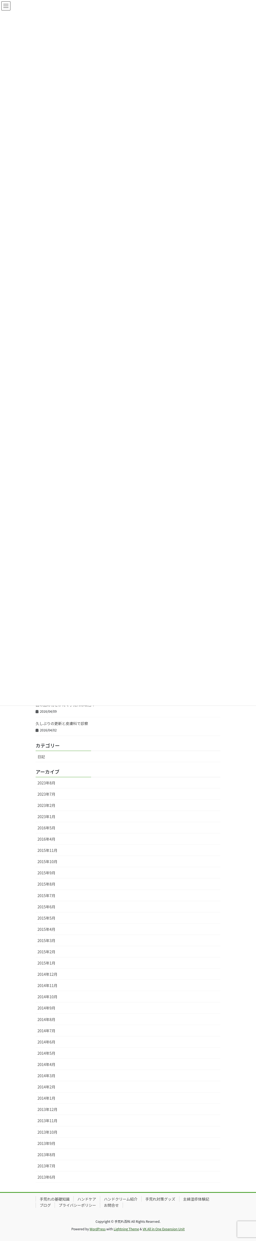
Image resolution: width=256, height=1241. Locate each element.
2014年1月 (46, 1098)
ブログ (45, 1205)
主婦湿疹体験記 (196, 1199)
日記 (41, 756)
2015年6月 (46, 906)
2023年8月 (46, 782)
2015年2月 (46, 951)
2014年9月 (46, 1008)
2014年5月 (46, 1053)
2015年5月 (46, 918)
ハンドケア (86, 1199)
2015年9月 (46, 872)
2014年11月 (47, 985)
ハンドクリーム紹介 (121, 1199)
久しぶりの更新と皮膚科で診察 (62, 723)
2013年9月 (46, 1143)
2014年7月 (46, 1030)
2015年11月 (47, 850)
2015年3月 (46, 940)
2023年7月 (46, 794)
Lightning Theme (126, 1229)
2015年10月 (47, 861)
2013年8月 (46, 1154)
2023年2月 (46, 805)
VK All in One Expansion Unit (164, 1229)
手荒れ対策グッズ (160, 1199)
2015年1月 (46, 963)
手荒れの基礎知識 (55, 1199)
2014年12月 (47, 974)
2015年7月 (46, 895)
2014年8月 (46, 1019)
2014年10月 (47, 996)
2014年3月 (46, 1075)
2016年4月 (46, 839)
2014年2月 (46, 1087)
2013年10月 (47, 1132)
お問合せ (111, 1205)
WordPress (98, 1229)
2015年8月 (46, 884)
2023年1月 (46, 816)
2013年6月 (46, 1177)
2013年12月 (47, 1109)
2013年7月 (46, 1165)
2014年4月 (46, 1064)
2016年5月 (46, 827)
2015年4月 (46, 929)
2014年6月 (46, 1042)
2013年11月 (47, 1120)
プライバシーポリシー (77, 1205)
